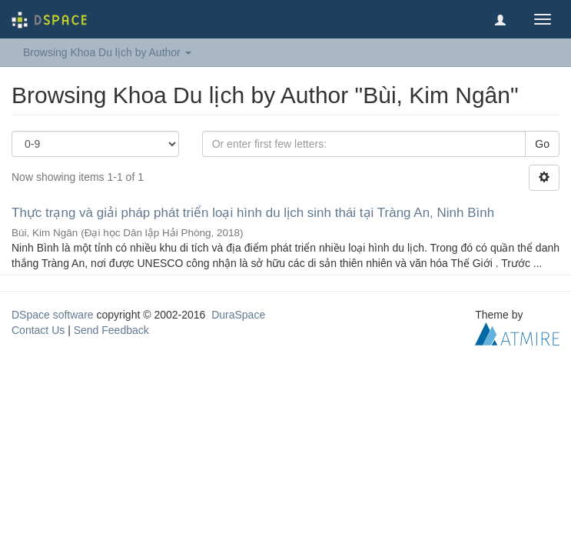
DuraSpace (238, 315)
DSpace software (53, 315)
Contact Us (38, 330)
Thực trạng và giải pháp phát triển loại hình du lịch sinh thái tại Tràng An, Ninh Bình (253, 212)
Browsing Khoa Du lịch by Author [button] (107, 52)
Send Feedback (111, 330)
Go (542, 144)
